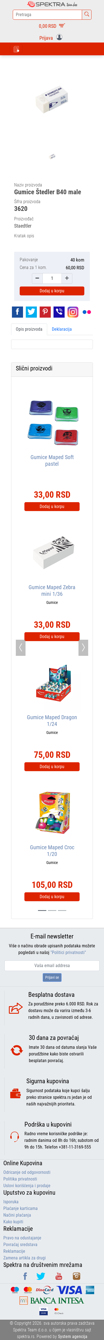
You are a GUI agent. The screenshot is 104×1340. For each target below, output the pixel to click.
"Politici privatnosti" (68, 952)
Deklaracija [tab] (62, 329)
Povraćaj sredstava (20, 1244)
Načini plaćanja (17, 1215)
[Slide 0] (42, 910)
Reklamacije (14, 1251)
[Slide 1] (52, 910)
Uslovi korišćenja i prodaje (26, 1185)
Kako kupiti (13, 1221)
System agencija (72, 1336)
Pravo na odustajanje (22, 1238)
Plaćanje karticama (20, 1208)
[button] (52, 38)
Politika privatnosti (20, 1179)
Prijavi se (52, 977)
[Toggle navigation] (16, 48)
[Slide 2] (62, 910)
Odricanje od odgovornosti (26, 1172)
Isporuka (11, 1201)
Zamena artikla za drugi (24, 1258)
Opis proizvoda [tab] (29, 329)
